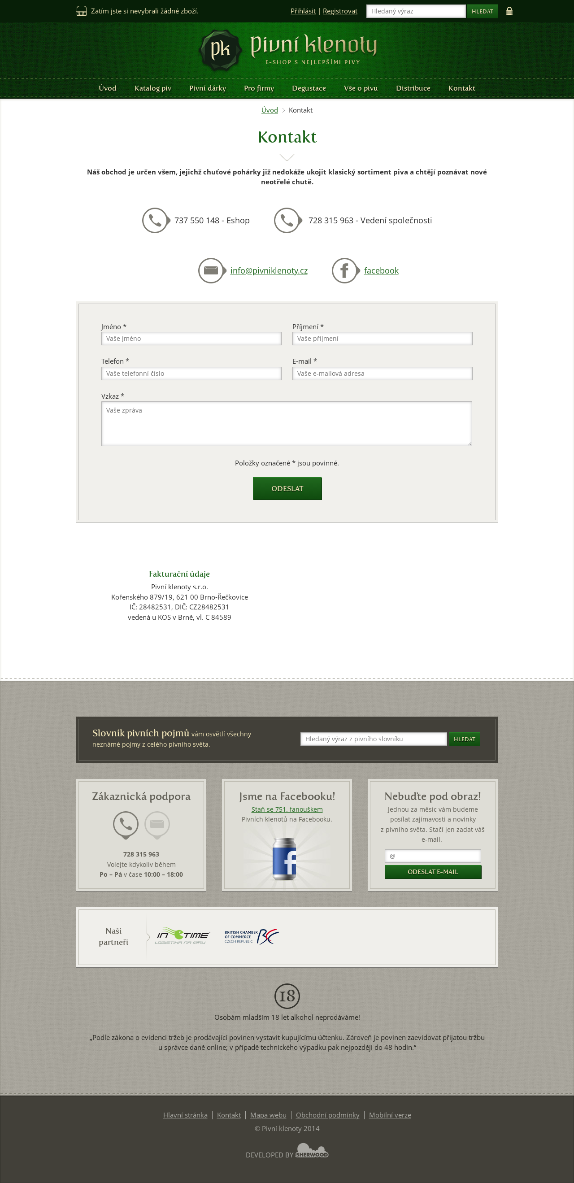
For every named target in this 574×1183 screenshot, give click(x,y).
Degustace (309, 88)
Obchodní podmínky (328, 1115)
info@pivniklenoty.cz (269, 270)
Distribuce (413, 88)
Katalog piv (153, 88)
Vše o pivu (361, 88)
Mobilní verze (390, 1115)
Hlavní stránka (185, 1115)
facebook (381, 270)
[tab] (126, 831)
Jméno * (113, 326)
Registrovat (340, 11)
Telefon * (115, 361)
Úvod (108, 88)
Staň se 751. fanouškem (287, 809)
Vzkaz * (112, 396)
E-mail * (304, 361)
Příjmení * (308, 326)
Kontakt (461, 88)
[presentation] (126, 825)
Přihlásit (303, 11)
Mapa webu (268, 1115)
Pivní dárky (207, 88)
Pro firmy (259, 88)
